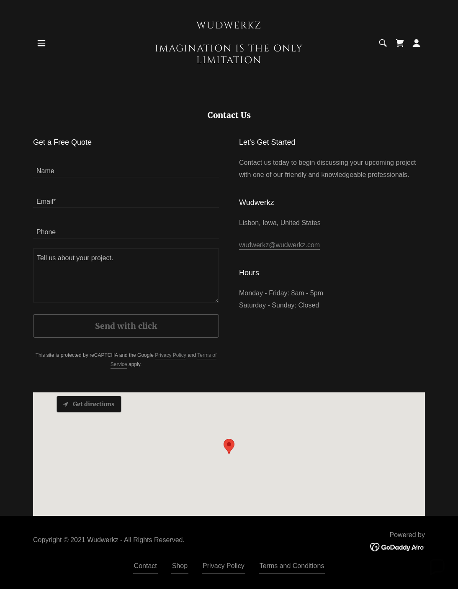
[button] (41, 43)
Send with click (126, 326)
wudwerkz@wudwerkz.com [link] (279, 244)
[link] (229, 60)
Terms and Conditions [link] (292, 565)
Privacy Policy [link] (170, 355)
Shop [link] (180, 565)
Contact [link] (145, 565)
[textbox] (126, 167)
